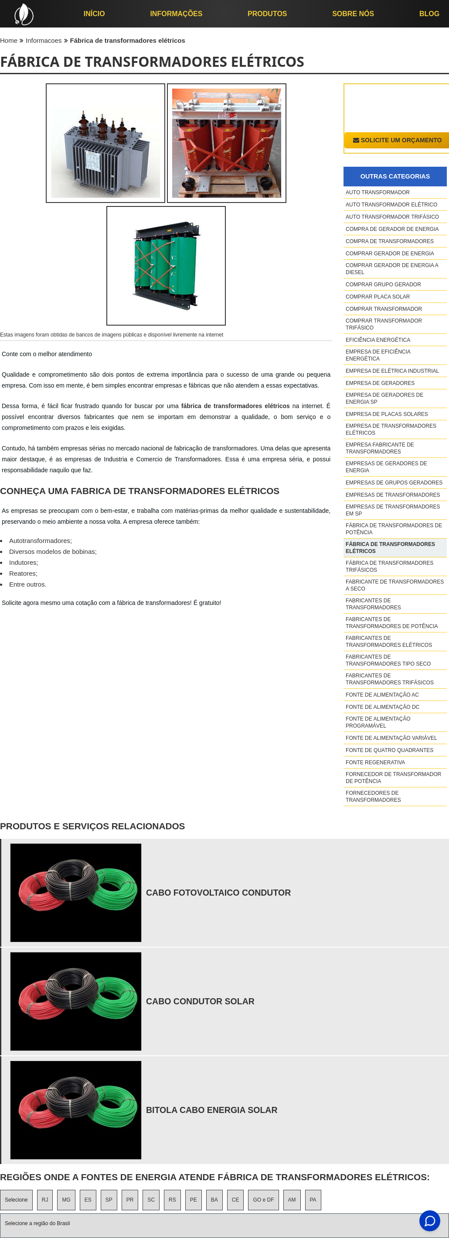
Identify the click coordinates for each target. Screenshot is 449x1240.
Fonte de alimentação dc (382, 707)
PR (130, 1200)
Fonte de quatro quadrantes (389, 750)
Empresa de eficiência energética (378, 355)
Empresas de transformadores (393, 495)
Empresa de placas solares (387, 414)
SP (108, 1200)
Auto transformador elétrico (391, 205)
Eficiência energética (378, 340)
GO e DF (263, 1200)
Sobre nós (353, 13)
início (94, 13)
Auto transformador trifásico (392, 217)
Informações (176, 13)
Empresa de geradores (380, 383)
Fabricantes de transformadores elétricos (389, 641)
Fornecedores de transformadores (373, 796)
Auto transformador (378, 192)
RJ (45, 1200)
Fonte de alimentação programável (378, 722)
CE (235, 1200)
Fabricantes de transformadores (373, 604)
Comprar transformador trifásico (384, 324)
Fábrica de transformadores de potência (394, 529)
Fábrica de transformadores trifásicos (389, 566)
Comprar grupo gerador (383, 285)
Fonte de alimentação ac (382, 695)
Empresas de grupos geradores (394, 483)
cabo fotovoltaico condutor (218, 892)
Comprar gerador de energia (390, 254)
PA (313, 1200)
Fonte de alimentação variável (391, 738)
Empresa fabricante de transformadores (380, 448)
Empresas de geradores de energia (386, 467)
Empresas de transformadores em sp (393, 510)
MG (66, 1200)
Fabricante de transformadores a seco (395, 585)
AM (292, 1200)
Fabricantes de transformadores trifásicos (390, 679)
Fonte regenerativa (375, 762)
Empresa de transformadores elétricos (391, 429)
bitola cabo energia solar (212, 1110)
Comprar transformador (384, 309)
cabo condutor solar (200, 1001)
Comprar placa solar (378, 297)
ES (88, 1200)
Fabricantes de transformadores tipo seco (388, 660)
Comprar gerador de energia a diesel (392, 268)
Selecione (16, 1200)
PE (193, 1200)
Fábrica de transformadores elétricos (390, 547)
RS (172, 1200)
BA (214, 1200)
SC (151, 1200)
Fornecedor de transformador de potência (393, 777)
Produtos (267, 13)
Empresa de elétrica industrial (392, 371)
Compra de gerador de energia (392, 229)
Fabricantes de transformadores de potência (392, 622)
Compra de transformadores (390, 241)
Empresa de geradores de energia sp (384, 398)
